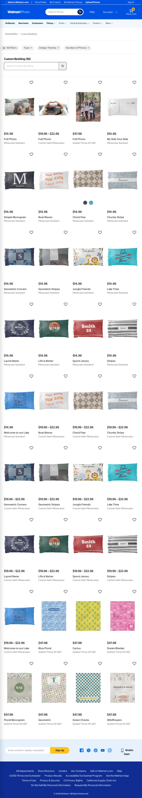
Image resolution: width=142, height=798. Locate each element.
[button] (19, 82)
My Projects (55, 2)
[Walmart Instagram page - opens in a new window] (110, 750)
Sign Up (59, 750)
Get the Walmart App (117, 775)
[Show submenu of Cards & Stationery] (89, 23)
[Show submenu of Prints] (66, 23)
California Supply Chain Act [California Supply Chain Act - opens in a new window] (101, 780)
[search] (63, 66)
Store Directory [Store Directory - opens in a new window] (46, 771)
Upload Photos (93, 2)
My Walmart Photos (73, 2)
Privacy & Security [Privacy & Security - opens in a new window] (50, 780)
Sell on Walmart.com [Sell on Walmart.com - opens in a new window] (101, 771)
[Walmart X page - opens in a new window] (89, 750)
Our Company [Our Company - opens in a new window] (78, 771)
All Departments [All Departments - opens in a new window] (25, 771)
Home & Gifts (11, 34)
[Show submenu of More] (112, 23)
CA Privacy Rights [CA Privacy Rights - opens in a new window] (73, 780)
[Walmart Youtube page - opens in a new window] (103, 750)
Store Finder (41, 2)
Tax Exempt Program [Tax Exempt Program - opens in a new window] (90, 775)
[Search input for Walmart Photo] (61, 12)
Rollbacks (10, 23)
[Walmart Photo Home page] (23, 12)
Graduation (37, 23)
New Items (23, 23)
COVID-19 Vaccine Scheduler (25, 775)
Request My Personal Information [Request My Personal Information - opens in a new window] (93, 785)
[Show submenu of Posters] (102, 23)
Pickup (50, 23)
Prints (61, 23)
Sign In (131, 2)
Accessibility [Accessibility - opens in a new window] (72, 775)
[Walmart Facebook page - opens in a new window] (82, 750)
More (108, 23)
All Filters (10, 48)
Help (92, 11)
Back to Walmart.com (17, 2)
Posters (96, 23)
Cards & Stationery (78, 23)
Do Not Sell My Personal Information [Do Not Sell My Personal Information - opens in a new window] (51, 785)
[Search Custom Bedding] (31, 66)
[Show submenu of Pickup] (55, 23)
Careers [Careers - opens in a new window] (63, 771)
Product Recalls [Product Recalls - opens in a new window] (53, 775)
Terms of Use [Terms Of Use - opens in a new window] (29, 780)
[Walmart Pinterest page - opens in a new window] (96, 750)
